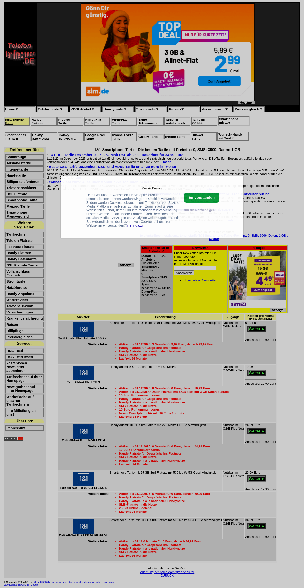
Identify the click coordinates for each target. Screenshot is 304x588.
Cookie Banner (152, 188)
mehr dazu (134, 225)
